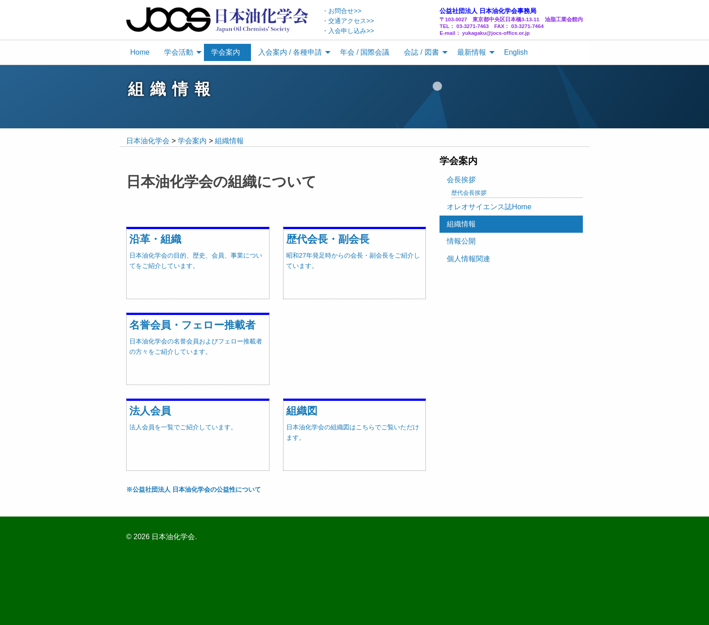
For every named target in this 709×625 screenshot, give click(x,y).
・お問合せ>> (341, 10)
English (516, 52)
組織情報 (461, 224)
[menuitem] (140, 52)
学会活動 (178, 52)
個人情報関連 (468, 259)
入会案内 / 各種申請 (290, 52)
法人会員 (150, 411)
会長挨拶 (461, 179)
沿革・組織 (155, 239)
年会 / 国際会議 (364, 52)
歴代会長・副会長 (327, 239)
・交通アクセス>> (348, 20)
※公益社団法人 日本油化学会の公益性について (193, 489)
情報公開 (461, 241)
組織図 (301, 411)
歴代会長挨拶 (469, 192)
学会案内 (225, 52)
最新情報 (471, 52)
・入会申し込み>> (348, 30)
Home (140, 52)
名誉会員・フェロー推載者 (192, 325)
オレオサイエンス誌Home (489, 207)
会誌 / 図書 (421, 52)
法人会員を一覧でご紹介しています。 (183, 427)
